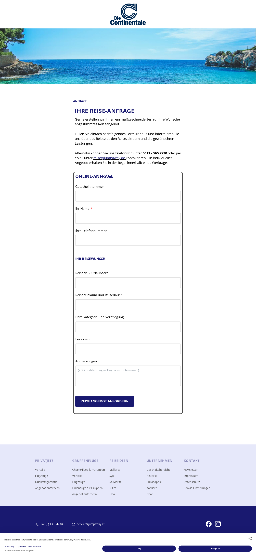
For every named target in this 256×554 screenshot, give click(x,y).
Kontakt (191, 461)
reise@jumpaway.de (109, 158)
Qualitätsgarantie (46, 482)
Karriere (152, 488)
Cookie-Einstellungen (197, 488)
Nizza (112, 488)
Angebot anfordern (47, 488)
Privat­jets (44, 461)
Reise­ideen (118, 461)
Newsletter (191, 470)
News (150, 494)
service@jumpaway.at (91, 524)
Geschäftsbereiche (158, 470)
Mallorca (114, 470)
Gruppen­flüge (85, 461)
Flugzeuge (41, 476)
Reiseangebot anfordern (105, 401)
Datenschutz (192, 482)
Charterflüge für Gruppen (88, 470)
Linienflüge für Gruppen (87, 488)
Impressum (191, 476)
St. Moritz (115, 482)
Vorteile (40, 470)
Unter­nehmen (159, 461)
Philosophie (154, 482)
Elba (112, 494)
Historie (152, 476)
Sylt (111, 476)
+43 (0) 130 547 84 (52, 524)
